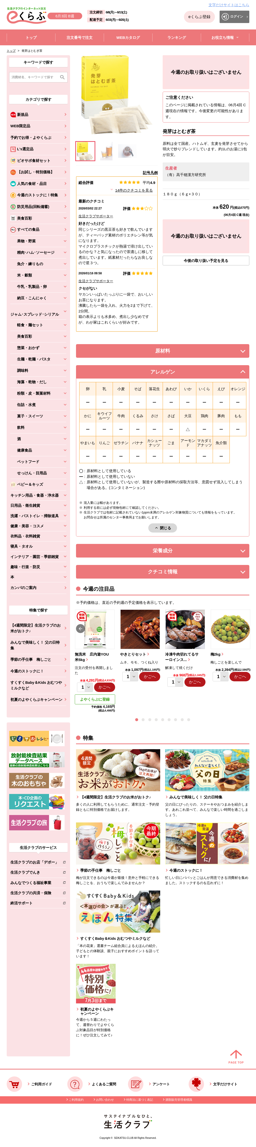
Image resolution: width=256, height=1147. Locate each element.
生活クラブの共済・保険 (34, 894)
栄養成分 (172, 552)
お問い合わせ (105, 1099)
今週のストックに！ (27, 671)
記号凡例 (150, 173)
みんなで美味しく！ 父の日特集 (35, 645)
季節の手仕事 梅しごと (30, 659)
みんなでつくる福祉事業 (34, 884)
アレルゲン (168, 373)
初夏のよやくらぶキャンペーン (36, 699)
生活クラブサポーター (95, 216)
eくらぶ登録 (199, 17)
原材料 (173, 352)
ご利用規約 (76, 1099)
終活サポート (34, 904)
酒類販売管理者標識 (178, 1099)
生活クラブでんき (34, 873)
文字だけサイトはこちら (228, 5)
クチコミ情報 (170, 573)
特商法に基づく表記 (139, 1099)
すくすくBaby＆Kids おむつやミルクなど (36, 685)
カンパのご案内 (23, 588)
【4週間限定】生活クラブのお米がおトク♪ (35, 628)
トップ (11, 50)
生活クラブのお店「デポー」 (34, 863)
